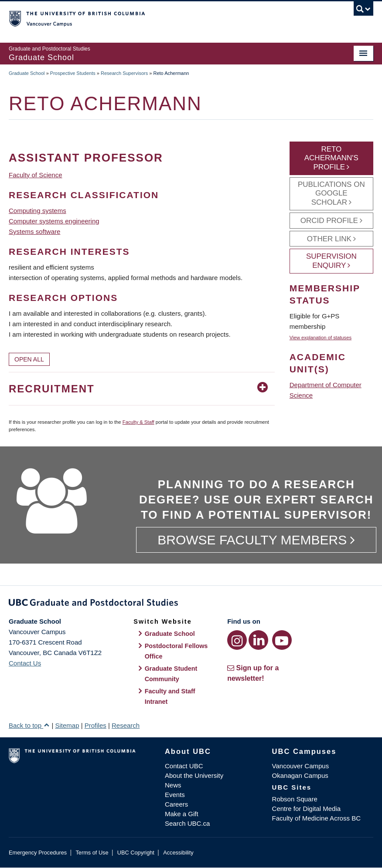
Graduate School (27, 73)
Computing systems (37, 210)
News (173, 785)
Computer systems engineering (54, 221)
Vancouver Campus (300, 766)
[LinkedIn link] (258, 640)
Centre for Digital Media (306, 808)
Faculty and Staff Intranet (170, 696)
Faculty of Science (35, 175)
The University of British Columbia (164, 17)
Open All (29, 359)
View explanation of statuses (320, 337)
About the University (194, 775)
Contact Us (25, 663)
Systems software (34, 231)
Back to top (29, 725)
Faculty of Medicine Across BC (316, 818)
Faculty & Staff (138, 422)
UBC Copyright (135, 852)
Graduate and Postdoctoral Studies (191, 604)
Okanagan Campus (300, 775)
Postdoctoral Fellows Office (176, 651)
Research (126, 725)
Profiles (95, 725)
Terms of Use (91, 852)
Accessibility (178, 852)
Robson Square (294, 799)
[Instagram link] (237, 640)
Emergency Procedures (38, 852)
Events (175, 794)
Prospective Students (73, 73)
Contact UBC (184, 766)
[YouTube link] (282, 640)
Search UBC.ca (187, 823)
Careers (176, 804)
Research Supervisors (124, 73)
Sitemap (67, 725)
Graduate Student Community (171, 673)
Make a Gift (181, 813)
